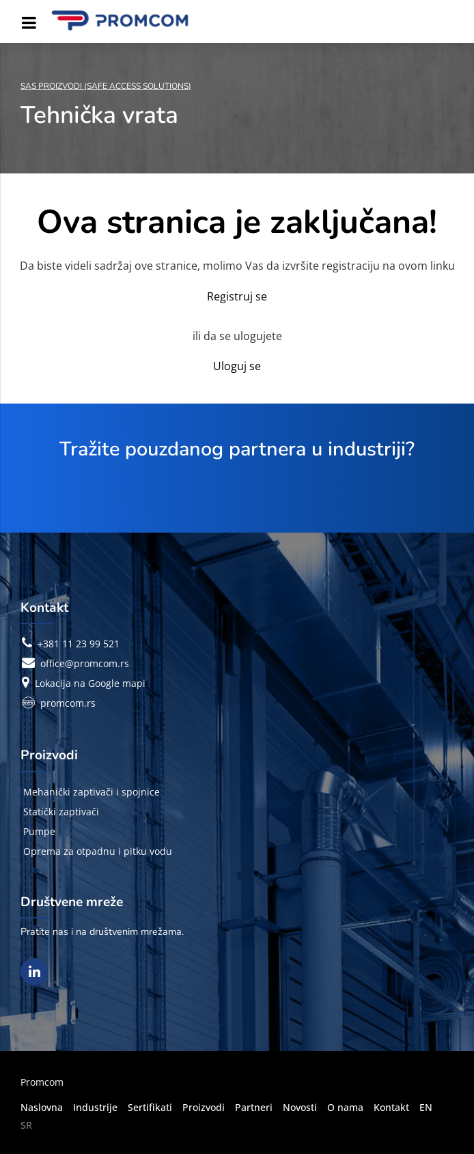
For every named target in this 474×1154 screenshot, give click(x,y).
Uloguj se (237, 366)
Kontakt (391, 1107)
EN (425, 1107)
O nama (345, 1107)
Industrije (95, 1107)
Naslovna (41, 1107)
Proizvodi (203, 1107)
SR (26, 1124)
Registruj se (237, 296)
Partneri (254, 1107)
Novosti (300, 1107)
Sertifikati (150, 1107)
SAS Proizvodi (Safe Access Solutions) (105, 86)
